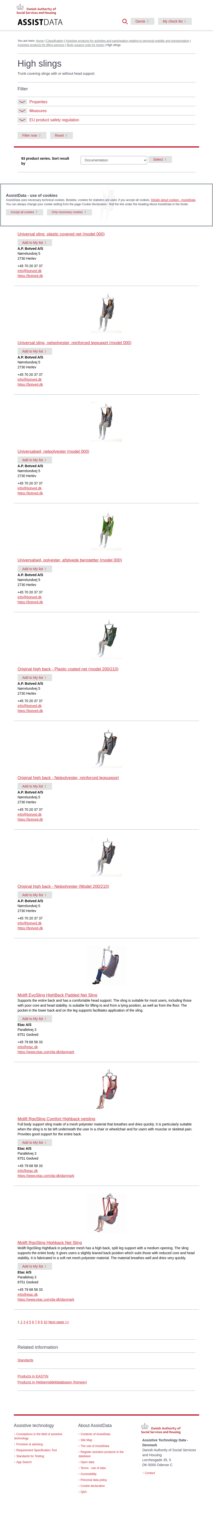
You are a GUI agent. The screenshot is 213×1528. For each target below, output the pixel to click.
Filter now (29, 135)
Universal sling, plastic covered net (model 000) (61, 234)
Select (158, 159)
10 (45, 1322)
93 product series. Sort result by (45, 160)
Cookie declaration (93, 1486)
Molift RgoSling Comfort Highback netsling (56, 1119)
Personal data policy (94, 1480)
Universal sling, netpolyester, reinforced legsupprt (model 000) (74, 342)
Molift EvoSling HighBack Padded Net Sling (57, 995)
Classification (55, 41)
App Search (24, 1462)
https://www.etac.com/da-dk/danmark (46, 1052)
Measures (32, 111)
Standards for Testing (30, 1456)
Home (40, 41)
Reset (59, 135)
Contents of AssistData (95, 1434)
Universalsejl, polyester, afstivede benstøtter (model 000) (70, 560)
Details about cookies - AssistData (173, 200)
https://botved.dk (30, 276)
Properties (32, 102)
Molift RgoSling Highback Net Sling (50, 1242)
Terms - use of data (93, 1468)
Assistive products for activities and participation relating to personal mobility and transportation (127, 41)
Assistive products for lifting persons (41, 45)
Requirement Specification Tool (36, 1450)
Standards (25, 1360)
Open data (87, 1462)
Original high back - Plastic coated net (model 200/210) (68, 669)
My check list (173, 21)
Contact (150, 1473)
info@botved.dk (30, 271)
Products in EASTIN (33, 1376)
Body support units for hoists (85, 45)
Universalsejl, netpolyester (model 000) (53, 451)
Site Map (86, 1440)
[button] (126, 21)
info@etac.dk (28, 1047)
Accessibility (89, 1474)
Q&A (84, 1492)
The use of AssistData (95, 1446)
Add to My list (32, 243)
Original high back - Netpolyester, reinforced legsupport (68, 777)
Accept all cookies (22, 212)
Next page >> (58, 1322)
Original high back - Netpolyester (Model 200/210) (63, 886)
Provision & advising (29, 1444)
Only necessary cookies (67, 212)
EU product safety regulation (48, 120)
